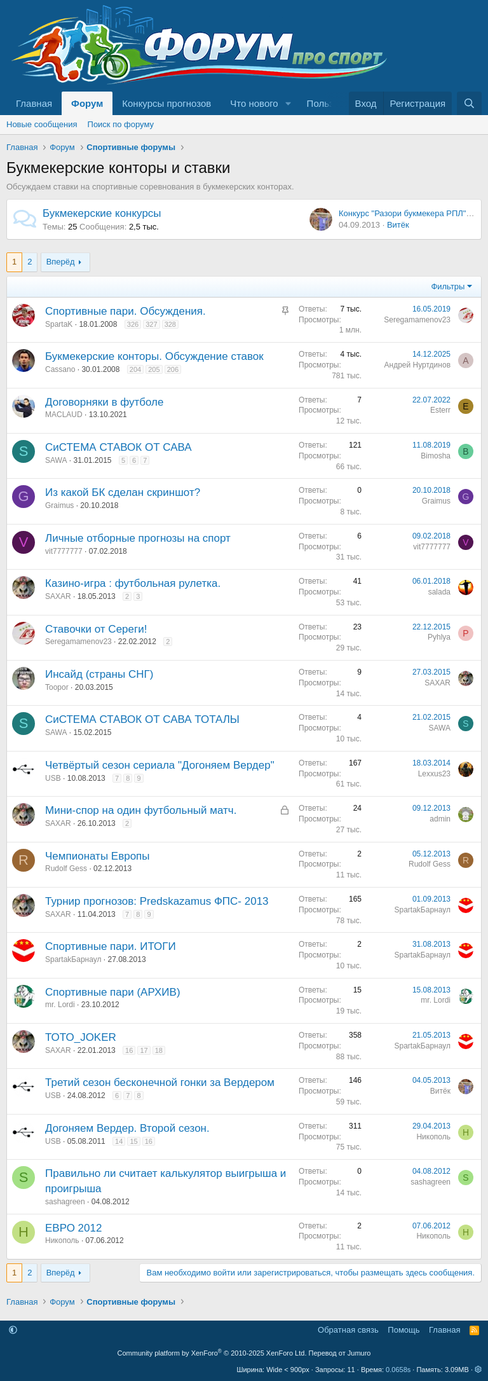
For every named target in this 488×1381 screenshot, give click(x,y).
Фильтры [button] (447, 286)
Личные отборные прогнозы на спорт (138, 538)
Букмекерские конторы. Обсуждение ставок (154, 356)
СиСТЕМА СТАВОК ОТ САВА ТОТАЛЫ (142, 719)
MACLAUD (64, 414)
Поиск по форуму (121, 124)
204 (135, 369)
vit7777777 (64, 551)
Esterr (440, 410)
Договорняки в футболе (104, 402)
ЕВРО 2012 (73, 1228)
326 (133, 324)
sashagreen (65, 1201)
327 (151, 324)
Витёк (398, 225)
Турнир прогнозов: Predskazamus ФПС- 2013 (157, 901)
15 (133, 1141)
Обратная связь (348, 1330)
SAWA (56, 460)
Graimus (59, 505)
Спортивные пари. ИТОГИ (110, 946)
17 (143, 1050)
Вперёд (60, 261)
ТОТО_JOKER (80, 1037)
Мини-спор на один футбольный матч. (140, 810)
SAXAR (58, 596)
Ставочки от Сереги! (96, 629)
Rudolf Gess (66, 868)
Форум (87, 103)
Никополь (433, 1136)
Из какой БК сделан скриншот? (122, 492)
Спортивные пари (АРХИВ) (112, 992)
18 (159, 1050)
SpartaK (58, 324)
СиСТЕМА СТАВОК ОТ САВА (118, 447)
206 (173, 369)
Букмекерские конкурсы (102, 213)
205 (153, 369)
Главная (34, 103)
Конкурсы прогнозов (166, 103)
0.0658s (398, 1369)
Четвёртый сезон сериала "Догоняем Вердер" (159, 765)
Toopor (57, 687)
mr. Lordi (60, 1004)
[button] (288, 103)
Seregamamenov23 (417, 319)
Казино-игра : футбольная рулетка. (132, 583)
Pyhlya (439, 637)
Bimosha (436, 455)
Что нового (254, 103)
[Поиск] (469, 103)
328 (170, 324)
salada (439, 591)
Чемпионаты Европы (97, 856)
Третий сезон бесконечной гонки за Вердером (159, 1082)
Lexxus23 (434, 773)
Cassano (60, 369)
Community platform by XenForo (212, 1353)
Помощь (403, 1330)
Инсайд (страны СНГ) (99, 674)
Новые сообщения (42, 124)
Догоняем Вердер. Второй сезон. (127, 1128)
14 (119, 1141)
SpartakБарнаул (423, 909)
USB (53, 778)
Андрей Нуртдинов (417, 365)
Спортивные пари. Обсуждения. (125, 311)
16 (129, 1050)
